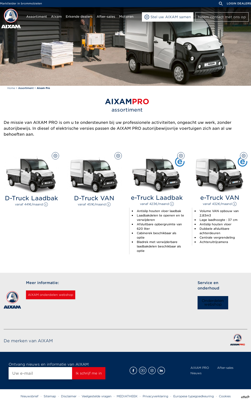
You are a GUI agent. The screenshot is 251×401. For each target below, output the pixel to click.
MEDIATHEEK (127, 396)
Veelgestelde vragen (97, 396)
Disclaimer (68, 396)
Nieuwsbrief (29, 396)
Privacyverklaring (155, 396)
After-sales (225, 368)
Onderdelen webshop (213, 303)
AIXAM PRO (199, 368)
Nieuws (195, 373)
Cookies (225, 396)
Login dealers (239, 3)
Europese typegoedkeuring (193, 396)
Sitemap (50, 396)
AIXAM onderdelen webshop (57, 295)
